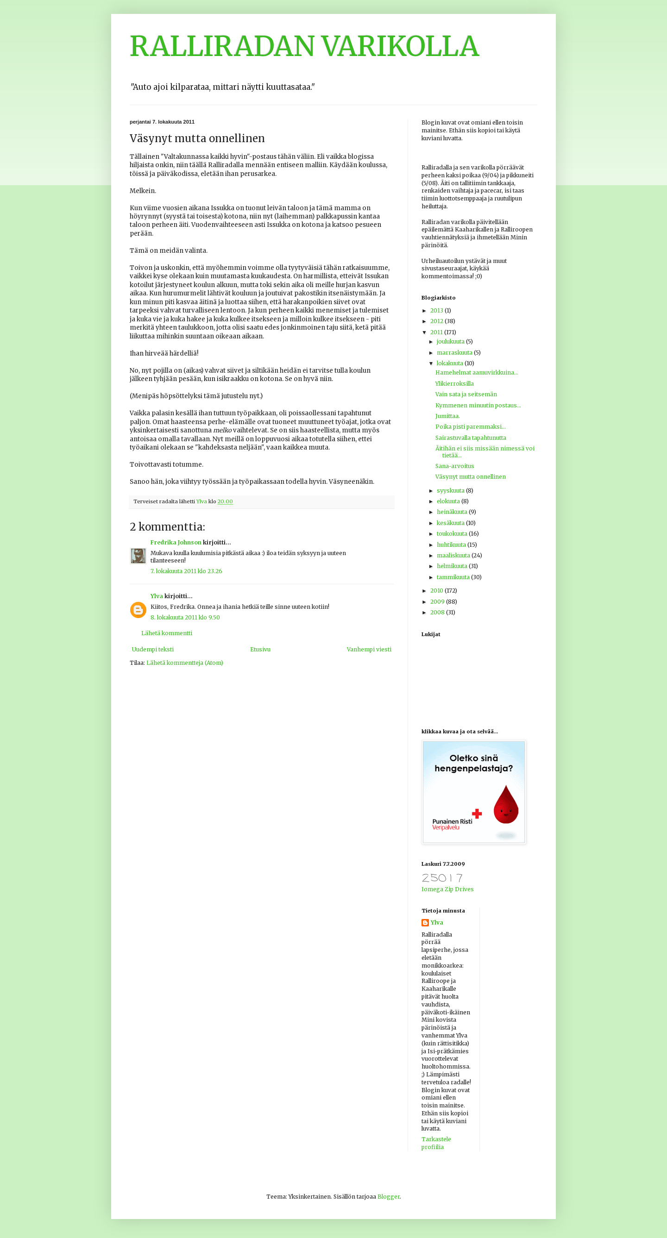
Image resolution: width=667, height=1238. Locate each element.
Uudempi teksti (153, 649)
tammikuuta (454, 577)
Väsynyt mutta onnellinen (470, 476)
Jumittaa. (447, 416)
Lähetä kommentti (166, 633)
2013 (437, 310)
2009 (438, 601)
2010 (437, 590)
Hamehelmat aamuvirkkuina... (476, 372)
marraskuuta (455, 352)
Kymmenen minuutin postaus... (478, 405)
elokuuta (449, 501)
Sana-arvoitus (454, 466)
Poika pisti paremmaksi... (470, 426)
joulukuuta (451, 341)
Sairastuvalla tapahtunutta (470, 437)
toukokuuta (453, 533)
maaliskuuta (454, 555)
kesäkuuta (451, 522)
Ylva (157, 596)
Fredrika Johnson (176, 542)
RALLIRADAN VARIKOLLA (304, 46)
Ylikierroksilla (454, 383)
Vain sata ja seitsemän (466, 394)
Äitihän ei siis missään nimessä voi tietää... (485, 451)
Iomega (432, 889)
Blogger (389, 1196)
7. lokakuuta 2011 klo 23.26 (186, 571)
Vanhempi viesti (369, 649)
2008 (438, 612)
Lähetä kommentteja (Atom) (184, 662)
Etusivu (260, 649)
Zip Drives (459, 889)
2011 (437, 332)
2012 (437, 321)
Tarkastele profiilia (436, 1143)
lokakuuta (451, 363)
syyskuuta (451, 490)
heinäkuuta (453, 511)
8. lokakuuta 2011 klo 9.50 (185, 617)
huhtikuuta (452, 544)
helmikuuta (453, 566)
